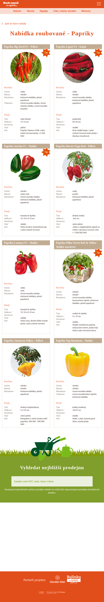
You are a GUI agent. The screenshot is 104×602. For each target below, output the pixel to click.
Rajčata (17, 11)
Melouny (86, 11)
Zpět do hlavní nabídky (15, 23)
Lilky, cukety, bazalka (64, 11)
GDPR (41, 592)
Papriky (44, 11)
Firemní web (51, 592)
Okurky (30, 11)
